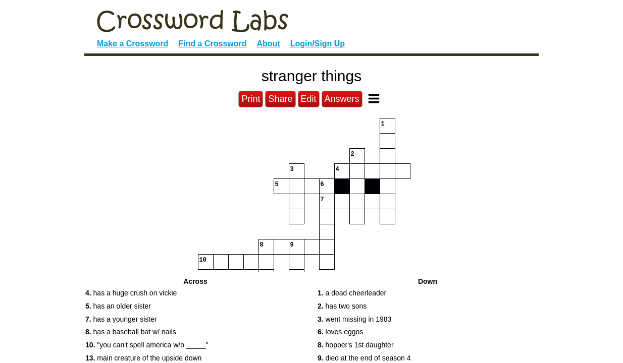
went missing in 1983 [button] (354, 319)
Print (250, 99)
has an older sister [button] (118, 306)
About (268, 43)
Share (280, 99)
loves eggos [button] (340, 332)
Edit (309, 99)
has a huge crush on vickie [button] (131, 293)
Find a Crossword (212, 43)
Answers (342, 99)
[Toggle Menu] (374, 98)
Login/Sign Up (317, 43)
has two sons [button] (342, 306)
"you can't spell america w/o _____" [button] (147, 345)
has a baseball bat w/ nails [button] (130, 332)
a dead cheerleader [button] (352, 293)
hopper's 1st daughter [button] (356, 345)
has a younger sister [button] (121, 319)
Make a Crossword (132, 43)
